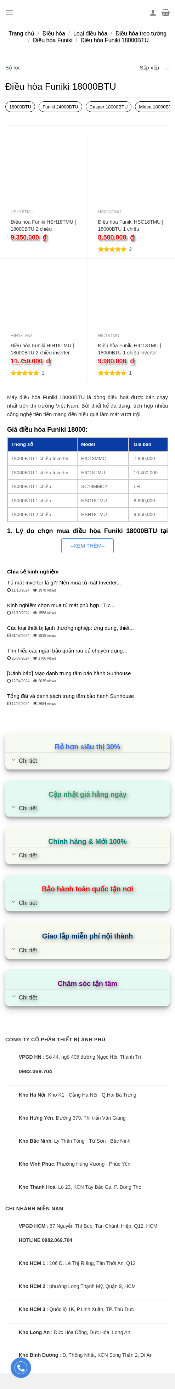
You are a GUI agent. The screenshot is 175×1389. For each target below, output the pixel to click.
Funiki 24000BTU (60, 107)
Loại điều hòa (90, 33)
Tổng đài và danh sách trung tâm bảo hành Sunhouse (70, 696)
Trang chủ (21, 33)
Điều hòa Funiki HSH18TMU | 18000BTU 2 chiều (43, 225)
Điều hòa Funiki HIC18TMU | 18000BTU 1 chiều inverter (130, 349)
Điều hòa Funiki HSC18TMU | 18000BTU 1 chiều (130, 225)
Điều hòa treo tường (140, 33)
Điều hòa (54, 33)
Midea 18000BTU (157, 107)
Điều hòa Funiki (52, 40)
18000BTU (20, 107)
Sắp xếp (149, 68)
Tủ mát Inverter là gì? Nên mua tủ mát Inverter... (64, 582)
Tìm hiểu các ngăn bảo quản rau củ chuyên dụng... (67, 651)
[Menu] (9, 12)
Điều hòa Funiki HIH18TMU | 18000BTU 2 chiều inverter (42, 349)
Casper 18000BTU (109, 107)
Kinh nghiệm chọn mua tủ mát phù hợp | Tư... (60, 605)
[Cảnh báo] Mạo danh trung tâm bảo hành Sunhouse (69, 673)
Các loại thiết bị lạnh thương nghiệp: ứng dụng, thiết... (70, 628)
